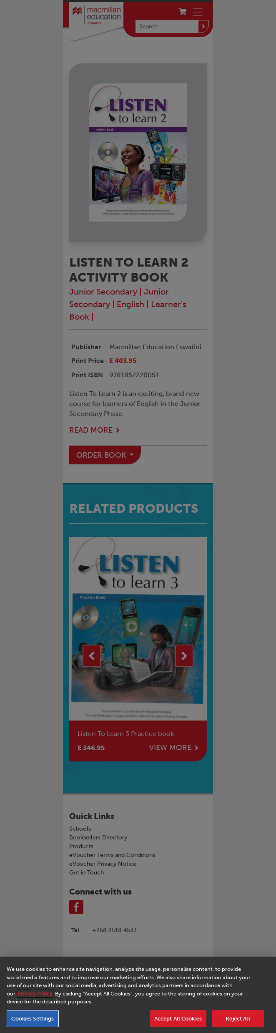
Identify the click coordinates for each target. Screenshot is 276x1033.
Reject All (238, 1023)
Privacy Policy (35, 998)
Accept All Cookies (178, 1023)
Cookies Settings (32, 1023)
